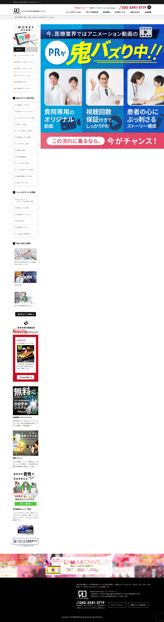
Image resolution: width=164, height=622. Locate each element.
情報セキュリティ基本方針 (138, 605)
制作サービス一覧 (22, 183)
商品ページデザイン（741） (25, 62)
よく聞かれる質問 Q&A (24, 234)
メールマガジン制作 (23, 163)
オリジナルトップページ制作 (26, 118)
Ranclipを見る (25, 377)
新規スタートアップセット (25, 111)
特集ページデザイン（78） (25, 68)
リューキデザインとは (73, 12)
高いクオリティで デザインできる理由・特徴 (25, 200)
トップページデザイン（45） (26, 55)
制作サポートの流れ (23, 208)
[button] (2, 565)
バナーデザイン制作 (23, 144)
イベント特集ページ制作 (24, 131)
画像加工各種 (21, 150)
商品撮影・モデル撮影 (23, 137)
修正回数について (22, 227)
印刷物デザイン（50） (23, 88)
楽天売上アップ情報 (25, 314)
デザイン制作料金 (92, 12)
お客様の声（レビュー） (24, 214)
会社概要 (148, 12)
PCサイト (19, 49)
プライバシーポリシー (117, 605)
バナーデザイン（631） (24, 75)
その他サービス (120, 12)
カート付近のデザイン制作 (25, 170)
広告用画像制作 (21, 157)
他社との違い (21, 221)
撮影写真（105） (22, 82)
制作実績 (106, 12)
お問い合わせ (135, 12)
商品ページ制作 (21, 124)
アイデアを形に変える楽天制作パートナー (33, 11)
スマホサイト (32, 49)
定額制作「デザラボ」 (23, 105)
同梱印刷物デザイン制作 (24, 176)
